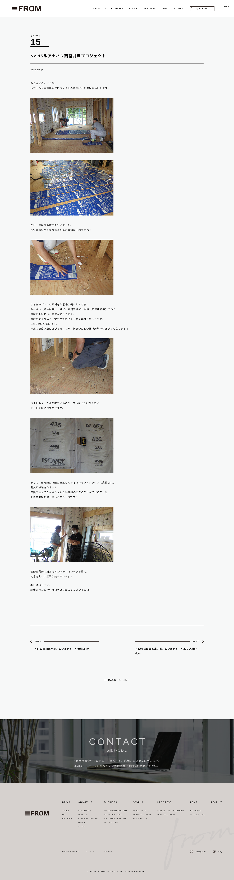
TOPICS (65, 810)
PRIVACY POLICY (71, 851)
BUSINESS (117, 8)
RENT (164, 8)
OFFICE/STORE (197, 814)
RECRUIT (178, 8)
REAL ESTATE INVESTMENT (170, 810)
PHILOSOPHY (84, 810)
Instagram (198, 851)
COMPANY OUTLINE (88, 818)
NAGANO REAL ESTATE (115, 818)
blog (217, 851)
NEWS (66, 802)
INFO (64, 814)
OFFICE (81, 822)
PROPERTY (67, 818)
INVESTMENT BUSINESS (115, 810)
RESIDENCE (195, 810)
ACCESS (82, 826)
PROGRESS (149, 8)
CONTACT (202, 8)
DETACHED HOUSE (113, 814)
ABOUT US (99, 8)
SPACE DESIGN (111, 822)
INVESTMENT (139, 810)
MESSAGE (82, 814)
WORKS (133, 8)
